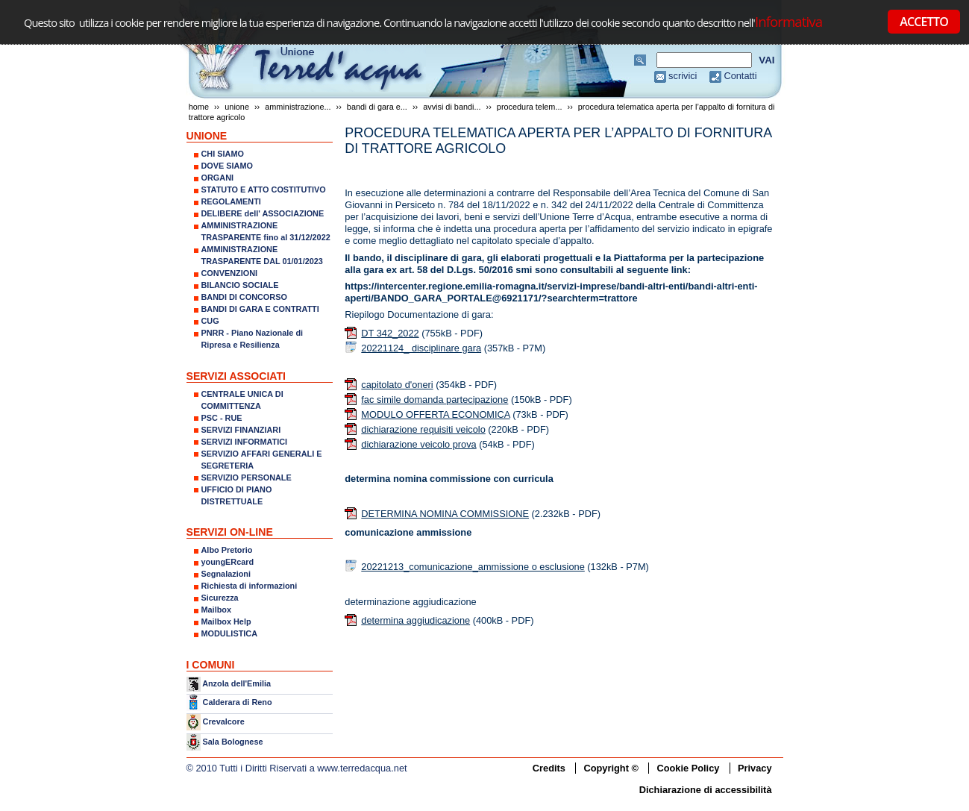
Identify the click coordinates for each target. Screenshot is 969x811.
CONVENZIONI (229, 273)
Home (199, 106)
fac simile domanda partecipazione (434, 399)
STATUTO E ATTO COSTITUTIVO (263, 189)
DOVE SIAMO (227, 165)
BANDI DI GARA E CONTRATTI (260, 308)
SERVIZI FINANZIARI (241, 429)
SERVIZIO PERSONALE (246, 477)
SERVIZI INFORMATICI (244, 441)
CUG (210, 320)
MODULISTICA (229, 633)
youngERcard (227, 561)
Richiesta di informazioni (249, 585)
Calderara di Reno (237, 702)
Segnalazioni (226, 573)
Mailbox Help (226, 621)
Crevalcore (224, 721)
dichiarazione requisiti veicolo (423, 429)
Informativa (788, 21)
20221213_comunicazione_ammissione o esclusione (473, 566)
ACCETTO (924, 21)
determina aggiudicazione (415, 620)
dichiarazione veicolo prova (418, 444)
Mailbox (216, 609)
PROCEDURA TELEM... (529, 106)
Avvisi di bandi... (451, 106)
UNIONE (237, 106)
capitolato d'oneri (397, 384)
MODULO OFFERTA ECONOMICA (435, 414)
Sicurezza (220, 597)
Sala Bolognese (233, 740)
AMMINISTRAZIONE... (297, 106)
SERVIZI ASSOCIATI (236, 376)
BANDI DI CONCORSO (244, 296)
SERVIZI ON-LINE (229, 532)
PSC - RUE (221, 417)
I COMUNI (210, 665)
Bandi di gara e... (377, 106)
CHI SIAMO (222, 153)
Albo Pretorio (227, 549)
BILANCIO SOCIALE (240, 285)
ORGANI (217, 177)
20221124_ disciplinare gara (421, 348)
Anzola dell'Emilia (236, 683)
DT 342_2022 (389, 333)
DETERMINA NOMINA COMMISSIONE (445, 513)
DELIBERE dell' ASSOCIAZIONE (262, 213)
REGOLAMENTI (231, 201)
